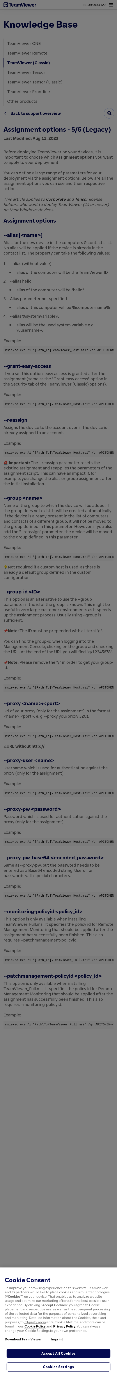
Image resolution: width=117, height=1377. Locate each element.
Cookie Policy (35, 1326)
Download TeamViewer (23, 1339)
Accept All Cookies (58, 1353)
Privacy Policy (64, 1326)
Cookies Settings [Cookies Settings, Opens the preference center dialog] (58, 1366)
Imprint (57, 1339)
